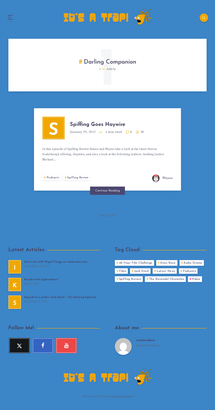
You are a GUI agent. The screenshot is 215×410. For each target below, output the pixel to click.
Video (196, 282)
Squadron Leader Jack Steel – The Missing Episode (60, 300)
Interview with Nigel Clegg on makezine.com (56, 264)
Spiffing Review (78, 180)
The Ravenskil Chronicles (166, 282)
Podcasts (53, 180)
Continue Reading (107, 193)
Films (122, 274)
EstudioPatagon (121, 399)
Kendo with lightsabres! (41, 282)
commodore (145, 343)
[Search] (202, 18)
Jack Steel (141, 274)
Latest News (166, 274)
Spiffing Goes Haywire (105, 126)
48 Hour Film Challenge (135, 265)
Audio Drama (193, 265)
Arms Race (168, 265)
